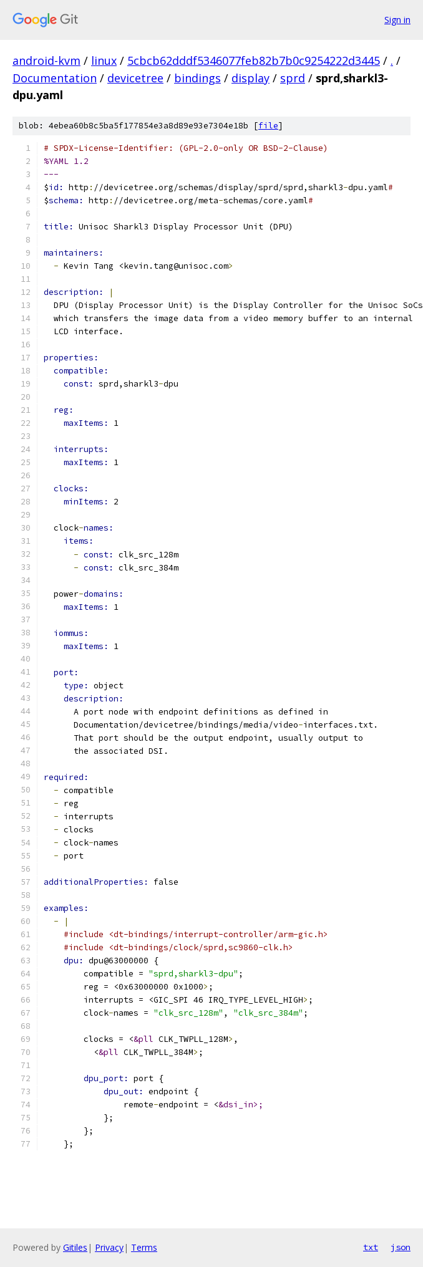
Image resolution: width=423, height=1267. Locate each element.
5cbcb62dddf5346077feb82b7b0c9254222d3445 (253, 60)
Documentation (54, 77)
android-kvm (46, 60)
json (401, 1247)
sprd (292, 77)
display (250, 77)
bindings (197, 77)
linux (104, 60)
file (268, 125)
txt (370, 1247)
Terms (144, 1247)
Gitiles (75, 1247)
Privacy (109, 1247)
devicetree (135, 77)
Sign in (397, 20)
